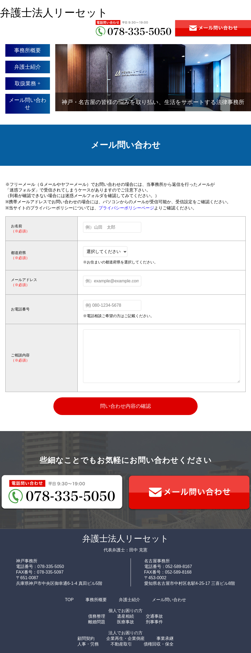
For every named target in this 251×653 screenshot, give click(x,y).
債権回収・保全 (159, 644)
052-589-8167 (179, 566)
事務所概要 (27, 50)
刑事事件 (154, 622)
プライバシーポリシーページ (126, 208)
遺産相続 (125, 616)
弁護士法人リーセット (54, 13)
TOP (69, 599)
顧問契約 (86, 638)
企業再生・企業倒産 (125, 638)
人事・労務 (88, 644)
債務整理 (96, 616)
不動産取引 (121, 644)
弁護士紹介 (27, 67)
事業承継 (165, 638)
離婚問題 (96, 622)
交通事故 (154, 616)
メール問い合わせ (27, 103)
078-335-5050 (50, 566)
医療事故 (125, 622)
